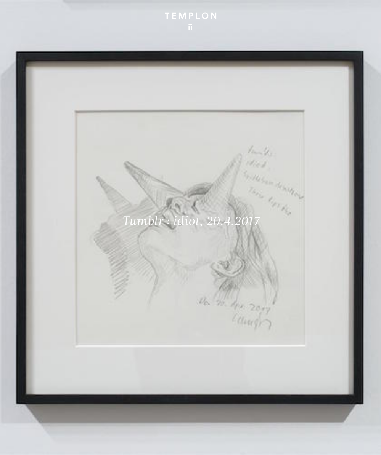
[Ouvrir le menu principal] (365, 11)
